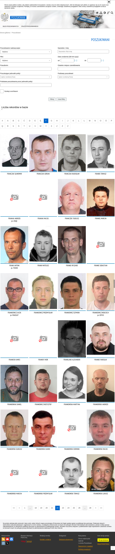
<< (13, 507)
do (86, 60)
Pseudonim (4, 65)
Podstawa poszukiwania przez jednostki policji (16, 81)
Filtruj (52, 99)
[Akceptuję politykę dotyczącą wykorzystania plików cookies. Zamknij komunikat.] (109, 2)
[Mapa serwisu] (101, 12)
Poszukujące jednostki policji (10, 73)
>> (100, 507)
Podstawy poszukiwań (65, 73)
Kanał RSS (3, 539)
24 (68, 508)
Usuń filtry (61, 99)
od (59, 60)
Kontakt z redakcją (45, 539)
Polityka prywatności (84, 549)
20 (47, 508)
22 (57, 508)
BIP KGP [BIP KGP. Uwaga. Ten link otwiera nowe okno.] (29, 541)
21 (52, 508)
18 (36, 508)
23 (63, 508)
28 (90, 508)
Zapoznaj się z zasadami (85, 546)
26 (79, 508)
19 (41, 508)
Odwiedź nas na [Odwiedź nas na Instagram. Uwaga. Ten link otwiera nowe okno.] (3, 543)
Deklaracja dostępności (66, 539)
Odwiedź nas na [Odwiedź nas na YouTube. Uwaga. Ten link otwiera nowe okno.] (7, 539)
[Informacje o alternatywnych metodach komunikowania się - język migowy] (108, 12)
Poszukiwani (16, 33)
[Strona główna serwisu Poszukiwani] (97, 12)
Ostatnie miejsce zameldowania (69, 65)
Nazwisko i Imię (63, 48)
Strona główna (5, 33)
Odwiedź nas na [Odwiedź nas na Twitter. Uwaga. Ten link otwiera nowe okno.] (7, 543)
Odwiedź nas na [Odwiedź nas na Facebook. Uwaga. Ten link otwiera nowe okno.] (11, 539)
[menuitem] (10, 25)
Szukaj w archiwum (11, 91)
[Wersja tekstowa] (104, 12)
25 (74, 508)
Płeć (1, 57)
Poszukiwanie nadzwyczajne (10, 48)
